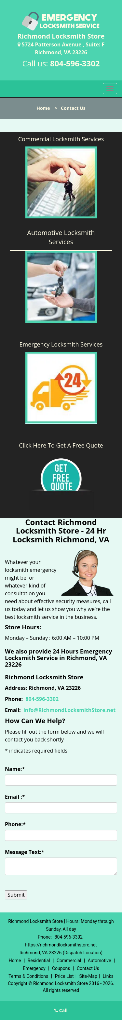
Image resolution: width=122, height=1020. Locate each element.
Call (61, 1010)
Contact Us (88, 968)
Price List (64, 976)
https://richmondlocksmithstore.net (61, 944)
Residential (39, 960)
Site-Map (88, 976)
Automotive (99, 960)
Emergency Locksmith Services (61, 344)
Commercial (69, 960)
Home (43, 108)
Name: (15, 769)
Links (108, 976)
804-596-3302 (75, 63)
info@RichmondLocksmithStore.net (69, 710)
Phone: (15, 824)
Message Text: (24, 852)
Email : (15, 796)
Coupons (61, 968)
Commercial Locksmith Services (61, 139)
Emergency (34, 968)
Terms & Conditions (28, 976)
